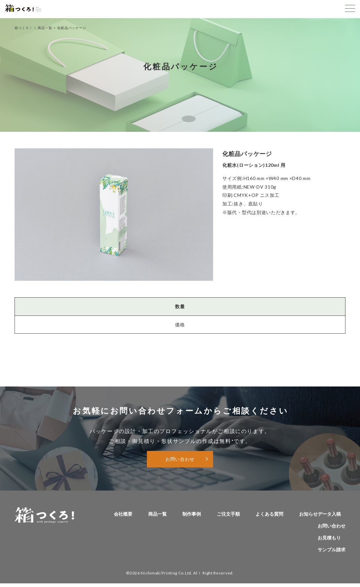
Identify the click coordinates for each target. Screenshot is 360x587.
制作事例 (191, 514)
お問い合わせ (180, 459)
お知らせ (308, 514)
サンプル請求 (331, 549)
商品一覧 (45, 28)
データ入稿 (329, 514)
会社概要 (123, 514)
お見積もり (329, 537)
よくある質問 (269, 514)
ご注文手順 (228, 514)
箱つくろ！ (24, 28)
